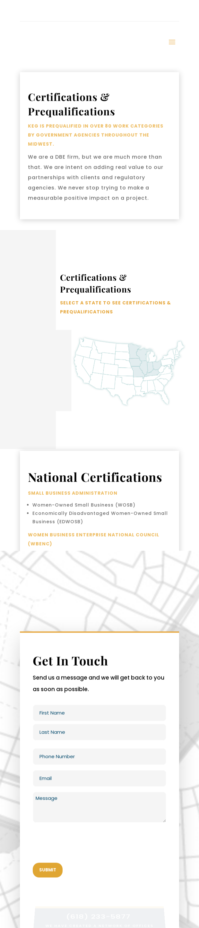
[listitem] (144, 354)
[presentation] (81, 845)
